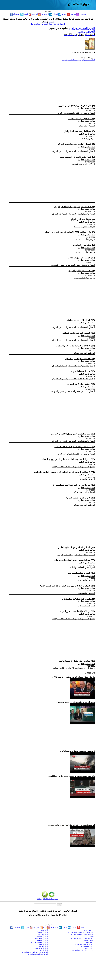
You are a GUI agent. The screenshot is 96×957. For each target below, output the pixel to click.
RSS (43, 927)
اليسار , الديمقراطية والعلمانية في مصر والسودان (73, 265)
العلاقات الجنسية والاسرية (83, 164)
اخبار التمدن (44, 950)
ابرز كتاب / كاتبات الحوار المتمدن (82, 938)
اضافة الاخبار (89, 948)
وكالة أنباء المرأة (42, 932)
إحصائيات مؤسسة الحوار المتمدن (82, 934)
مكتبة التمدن (89, 942)
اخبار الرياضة (43, 944)
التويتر (24, 14)
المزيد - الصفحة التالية (50, 899)
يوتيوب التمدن (89, 940)
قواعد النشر (89, 936)
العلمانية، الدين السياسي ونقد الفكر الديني (76, 554)
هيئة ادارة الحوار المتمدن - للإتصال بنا (81, 932)
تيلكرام (62, 14)
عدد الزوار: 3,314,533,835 (84, 944)
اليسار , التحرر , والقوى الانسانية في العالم (76, 113)
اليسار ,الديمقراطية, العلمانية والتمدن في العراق (73, 151)
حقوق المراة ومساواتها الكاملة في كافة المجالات (73, 466)
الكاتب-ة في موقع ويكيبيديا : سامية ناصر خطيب (78, 60)
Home (39, 899)
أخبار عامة (44, 930)
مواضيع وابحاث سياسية (84, 138)
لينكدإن (53, 14)
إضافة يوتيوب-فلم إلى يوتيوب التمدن (35, 952)
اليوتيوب (33, 14)
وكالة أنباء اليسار (42, 936)
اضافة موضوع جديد (87, 946)
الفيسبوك (15, 14)
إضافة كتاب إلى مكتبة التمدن (38, 954)
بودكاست (81, 14)
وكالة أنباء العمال (42, 940)
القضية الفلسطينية (86, 126)
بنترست (71, 14)
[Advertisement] (49, 80)
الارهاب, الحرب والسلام (84, 226)
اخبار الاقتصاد (43, 946)
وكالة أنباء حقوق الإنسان (39, 942)
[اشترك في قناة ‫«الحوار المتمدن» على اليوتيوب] (48, 24)
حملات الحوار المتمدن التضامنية (83, 950)
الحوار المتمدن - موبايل (82, 28)
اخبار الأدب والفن (42, 934)
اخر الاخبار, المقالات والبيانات (82, 567)
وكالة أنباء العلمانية (41, 938)
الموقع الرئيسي (86, 31)
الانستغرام (43, 14)
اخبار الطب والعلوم (41, 948)
